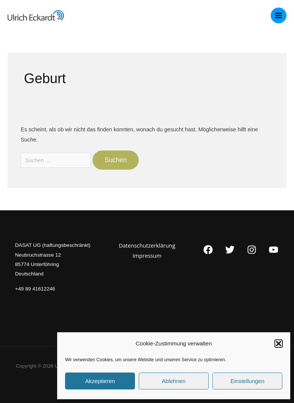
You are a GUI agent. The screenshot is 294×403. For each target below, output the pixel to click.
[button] (278, 343)
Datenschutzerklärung (147, 245)
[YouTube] (273, 249)
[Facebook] (208, 249)
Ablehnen (173, 381)
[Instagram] (251, 249)
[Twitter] (230, 249)
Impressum (147, 255)
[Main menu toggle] (278, 15)
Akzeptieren (100, 381)
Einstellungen (247, 381)
